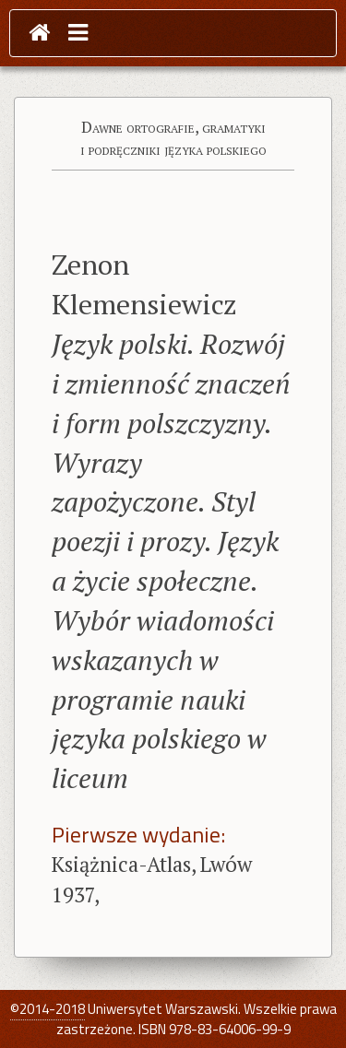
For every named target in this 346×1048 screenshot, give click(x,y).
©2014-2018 (47, 1008)
